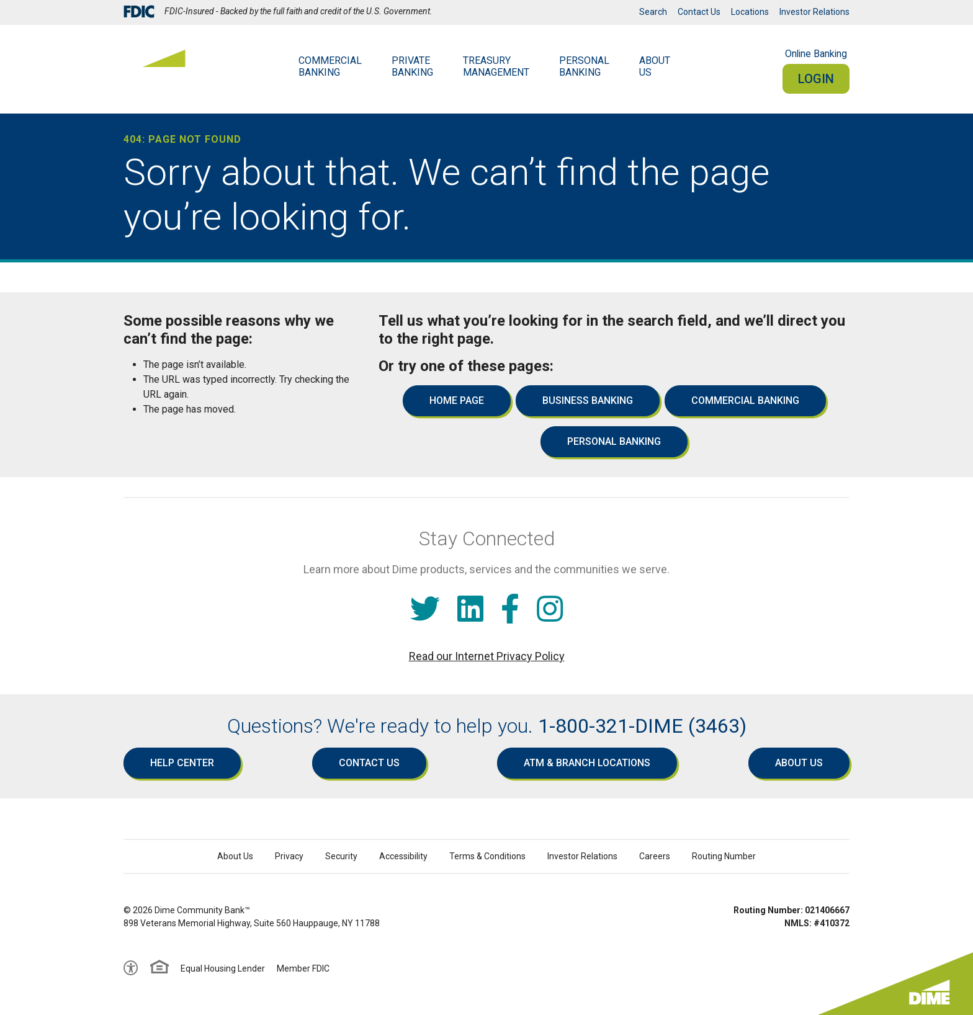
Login (816, 78)
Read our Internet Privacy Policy (487, 656)
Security (341, 856)
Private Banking (412, 66)
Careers (654, 856)
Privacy (289, 856)
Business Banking (587, 400)
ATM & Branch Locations (587, 763)
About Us (799, 763)
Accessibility (403, 856)
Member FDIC (303, 968)
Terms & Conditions (487, 856)
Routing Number (724, 856)
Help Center (182, 763)
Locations (750, 12)
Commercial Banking (330, 66)
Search (653, 12)
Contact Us (699, 12)
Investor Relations (814, 12)
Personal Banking (584, 66)
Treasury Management (496, 66)
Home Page (456, 400)
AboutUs (654, 66)
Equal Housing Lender (223, 968)
